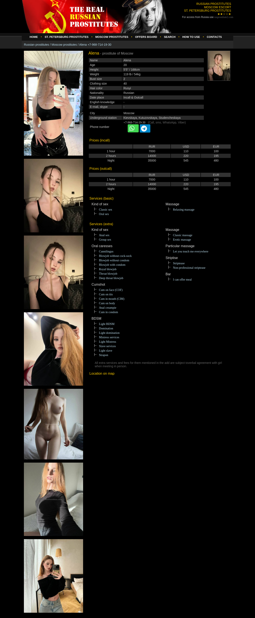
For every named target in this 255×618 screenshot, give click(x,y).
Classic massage (182, 235)
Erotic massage (182, 239)
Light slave (105, 350)
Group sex (105, 239)
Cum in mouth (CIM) (111, 298)
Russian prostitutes (36, 44)
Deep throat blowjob (111, 278)
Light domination (109, 332)
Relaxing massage (183, 209)
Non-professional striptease (189, 267)
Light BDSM (107, 324)
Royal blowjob (108, 269)
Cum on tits (106, 294)
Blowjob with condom (112, 264)
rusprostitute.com (223, 17)
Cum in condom (108, 312)
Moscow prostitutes (64, 44)
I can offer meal (182, 279)
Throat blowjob (108, 273)
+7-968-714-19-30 (134, 122)
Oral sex (104, 214)
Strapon (103, 355)
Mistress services (109, 337)
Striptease (179, 263)
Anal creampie (107, 307)
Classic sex (105, 209)
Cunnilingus (106, 251)
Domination (106, 328)
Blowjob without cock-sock (115, 256)
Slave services (107, 346)
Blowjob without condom (114, 260)
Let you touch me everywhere (190, 251)
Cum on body (107, 303)
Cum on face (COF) (111, 290)
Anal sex (104, 235)
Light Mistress (107, 341)
